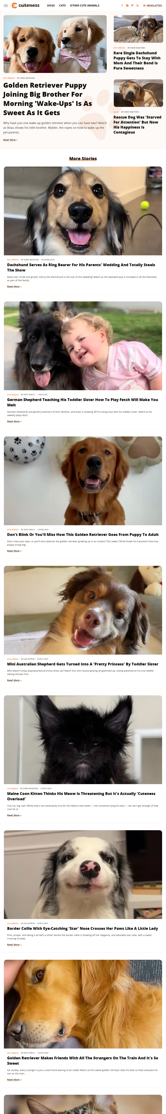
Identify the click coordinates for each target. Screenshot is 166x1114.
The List (83, 1090)
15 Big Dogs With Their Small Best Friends (78, 598)
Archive (77, 1062)
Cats (62, 5)
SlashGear (27, 1090)
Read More (9, 139)
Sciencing (133, 1085)
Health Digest (119, 1080)
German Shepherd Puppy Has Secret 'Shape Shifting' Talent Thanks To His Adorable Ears (27, 506)
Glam (96, 1080)
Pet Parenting (69, 783)
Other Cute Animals (84, 5)
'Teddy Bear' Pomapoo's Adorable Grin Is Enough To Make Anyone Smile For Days (27, 988)
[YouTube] (127, 5)
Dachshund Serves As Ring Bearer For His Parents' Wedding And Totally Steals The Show (27, 213)
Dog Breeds (9, 78)
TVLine (111, 1090)
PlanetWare (118, 1085)
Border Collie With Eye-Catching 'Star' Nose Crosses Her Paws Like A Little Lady (134, 311)
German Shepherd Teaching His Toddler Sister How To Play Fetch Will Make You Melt (82, 213)
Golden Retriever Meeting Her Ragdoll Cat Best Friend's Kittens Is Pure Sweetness (135, 701)
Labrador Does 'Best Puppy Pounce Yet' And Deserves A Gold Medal (136, 893)
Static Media (65, 1068)
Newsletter (152, 5)
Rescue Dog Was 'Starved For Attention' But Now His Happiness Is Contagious (137, 125)
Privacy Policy (97, 1062)
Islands (19, 1085)
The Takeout (98, 1090)
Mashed (52, 1085)
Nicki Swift (84, 1085)
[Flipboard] (132, 5)
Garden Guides (82, 1080)
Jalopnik (30, 1085)
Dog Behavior (14, 880)
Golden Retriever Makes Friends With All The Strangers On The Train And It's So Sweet (27, 408)
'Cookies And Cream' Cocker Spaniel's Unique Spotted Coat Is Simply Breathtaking (81, 701)
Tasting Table (50, 1090)
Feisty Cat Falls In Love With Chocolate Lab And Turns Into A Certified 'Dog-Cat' (27, 698)
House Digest (137, 1080)
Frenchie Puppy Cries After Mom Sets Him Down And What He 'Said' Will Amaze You (136, 503)
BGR (12, 1080)
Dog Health (13, 783)
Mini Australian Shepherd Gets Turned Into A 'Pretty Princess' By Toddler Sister (27, 311)
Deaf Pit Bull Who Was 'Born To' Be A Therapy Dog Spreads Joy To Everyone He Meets (27, 603)
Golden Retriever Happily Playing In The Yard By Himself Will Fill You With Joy (27, 893)
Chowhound (24, 1080)
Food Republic (63, 1080)
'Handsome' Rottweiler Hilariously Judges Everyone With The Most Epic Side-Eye (134, 603)
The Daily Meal (68, 1090)
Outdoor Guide (100, 1085)
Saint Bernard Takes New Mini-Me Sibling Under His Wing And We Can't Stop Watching (135, 408)
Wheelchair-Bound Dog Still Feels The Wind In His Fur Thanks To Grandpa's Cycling (82, 798)
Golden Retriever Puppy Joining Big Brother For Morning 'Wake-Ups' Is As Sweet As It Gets (47, 99)
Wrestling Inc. (136, 1090)
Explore (38, 1080)
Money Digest (67, 1085)
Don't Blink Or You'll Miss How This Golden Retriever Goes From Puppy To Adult (137, 211)
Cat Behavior (14, 685)
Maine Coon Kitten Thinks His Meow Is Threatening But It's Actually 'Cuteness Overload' (81, 311)
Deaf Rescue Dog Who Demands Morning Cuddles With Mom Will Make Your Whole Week (137, 988)
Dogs (51, 5)
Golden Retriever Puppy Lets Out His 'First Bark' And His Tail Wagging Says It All (81, 988)
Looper (41, 1085)
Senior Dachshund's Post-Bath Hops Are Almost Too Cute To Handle (80, 503)
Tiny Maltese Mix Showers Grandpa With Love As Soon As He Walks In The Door (82, 893)
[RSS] (138, 5)
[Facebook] (122, 5)
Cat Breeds (67, 295)
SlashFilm (146, 1085)
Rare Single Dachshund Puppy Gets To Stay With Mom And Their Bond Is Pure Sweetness (136, 60)
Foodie (48, 1080)
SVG (38, 1090)
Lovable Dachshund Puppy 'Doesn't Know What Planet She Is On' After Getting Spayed (27, 798)
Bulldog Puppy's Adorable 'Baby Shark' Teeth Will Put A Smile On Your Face (136, 795)
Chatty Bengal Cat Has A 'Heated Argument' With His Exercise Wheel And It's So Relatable (81, 408)
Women (122, 1090)
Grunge (105, 1080)
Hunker (152, 1080)
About (63, 1062)
